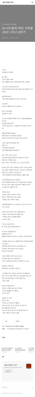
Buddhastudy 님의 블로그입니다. (13, 367)
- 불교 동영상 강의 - (8, 2)
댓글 (3, 357)
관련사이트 (4, 387)
